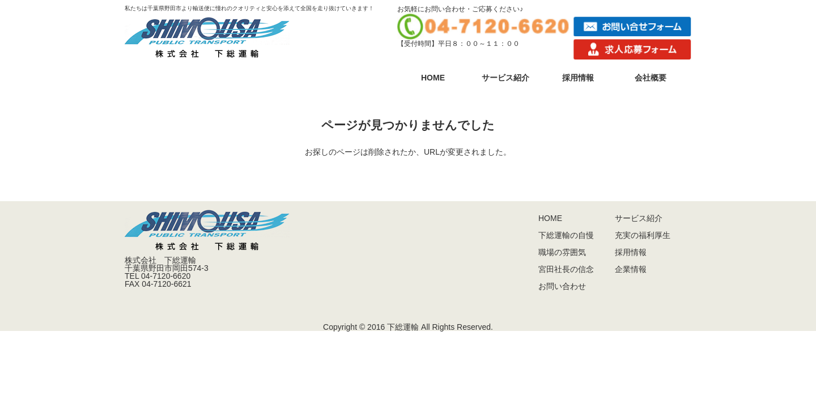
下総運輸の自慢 (566, 235)
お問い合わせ (562, 286)
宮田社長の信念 (566, 269)
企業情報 (631, 269)
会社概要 (650, 77)
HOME (433, 77)
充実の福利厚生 (642, 235)
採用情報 (578, 77)
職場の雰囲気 (562, 252)
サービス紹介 (505, 77)
